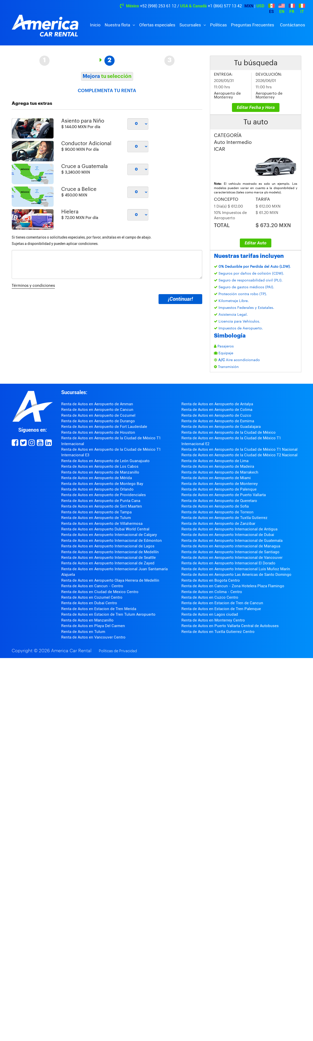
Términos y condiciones (33, 286)
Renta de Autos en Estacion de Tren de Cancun (222, 603)
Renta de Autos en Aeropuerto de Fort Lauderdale (104, 426)
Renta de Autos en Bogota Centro (210, 580)
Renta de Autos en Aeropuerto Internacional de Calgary (109, 534)
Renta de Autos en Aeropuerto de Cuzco (216, 415)
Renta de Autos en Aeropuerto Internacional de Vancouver (232, 557)
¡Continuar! (180, 299)
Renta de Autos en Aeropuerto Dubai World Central (105, 529)
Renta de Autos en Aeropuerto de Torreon (217, 512)
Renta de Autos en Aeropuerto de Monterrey (219, 483)
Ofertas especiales (157, 24)
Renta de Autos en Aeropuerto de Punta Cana (100, 500)
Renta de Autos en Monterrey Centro (213, 620)
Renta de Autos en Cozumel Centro (91, 597)
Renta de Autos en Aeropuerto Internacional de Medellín (110, 552)
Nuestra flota (118, 24)
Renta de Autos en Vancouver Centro (93, 637)
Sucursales (190, 24)
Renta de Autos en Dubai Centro (89, 603)
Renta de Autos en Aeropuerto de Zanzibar (218, 523)
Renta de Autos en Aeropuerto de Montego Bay (102, 483)
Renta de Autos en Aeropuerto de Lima (214, 461)
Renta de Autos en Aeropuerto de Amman (97, 404)
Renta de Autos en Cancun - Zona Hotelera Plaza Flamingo (232, 586)
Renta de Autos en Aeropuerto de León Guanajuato (105, 461)
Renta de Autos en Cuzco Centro (209, 597)
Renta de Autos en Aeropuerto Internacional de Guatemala (232, 540)
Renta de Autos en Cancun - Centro (92, 586)
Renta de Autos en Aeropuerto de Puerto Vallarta (223, 495)
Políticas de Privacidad (118, 651)
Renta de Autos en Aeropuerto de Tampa (96, 512)
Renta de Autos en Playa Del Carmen (93, 626)
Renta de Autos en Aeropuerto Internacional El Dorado (228, 563)
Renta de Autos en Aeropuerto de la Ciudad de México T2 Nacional (239, 455)
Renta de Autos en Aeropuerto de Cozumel (98, 415)
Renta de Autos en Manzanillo (87, 620)
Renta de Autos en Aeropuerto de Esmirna (217, 421)
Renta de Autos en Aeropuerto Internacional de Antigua (229, 529)
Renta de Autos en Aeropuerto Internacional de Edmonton (111, 540)
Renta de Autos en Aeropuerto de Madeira (217, 466)
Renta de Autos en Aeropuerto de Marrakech (219, 472)
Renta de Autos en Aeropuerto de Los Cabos (99, 466)
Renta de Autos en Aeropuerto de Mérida (96, 478)
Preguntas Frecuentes (252, 24)
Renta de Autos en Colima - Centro (211, 592)
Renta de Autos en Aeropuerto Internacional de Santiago (230, 552)
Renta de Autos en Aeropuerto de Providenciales (103, 495)
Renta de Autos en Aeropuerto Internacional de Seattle (108, 557)
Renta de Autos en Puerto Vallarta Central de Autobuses (230, 626)
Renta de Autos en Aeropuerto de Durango (98, 421)
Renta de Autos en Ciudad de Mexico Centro (99, 592)
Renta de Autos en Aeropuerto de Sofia (215, 506)
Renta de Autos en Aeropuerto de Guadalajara (221, 426)
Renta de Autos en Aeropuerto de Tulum (96, 517)
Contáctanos (292, 24)
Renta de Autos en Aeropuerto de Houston (98, 432)
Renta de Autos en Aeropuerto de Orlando (97, 489)
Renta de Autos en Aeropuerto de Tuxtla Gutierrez (224, 517)
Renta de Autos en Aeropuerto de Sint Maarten (101, 506)
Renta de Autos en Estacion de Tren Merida (98, 609)
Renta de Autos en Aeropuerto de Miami (216, 478)
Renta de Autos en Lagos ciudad (209, 614)
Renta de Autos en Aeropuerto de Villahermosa (102, 523)
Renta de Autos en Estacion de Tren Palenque (221, 609)
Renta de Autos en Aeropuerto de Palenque (219, 489)
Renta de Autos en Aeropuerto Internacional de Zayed (107, 563)
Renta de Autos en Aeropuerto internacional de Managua (230, 546)
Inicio (95, 24)
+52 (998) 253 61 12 (158, 6)
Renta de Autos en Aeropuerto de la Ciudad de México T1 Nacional (239, 449)
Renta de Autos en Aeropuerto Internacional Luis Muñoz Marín (235, 569)
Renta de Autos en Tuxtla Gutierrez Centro (218, 631)
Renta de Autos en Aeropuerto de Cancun (97, 409)
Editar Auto (256, 242)
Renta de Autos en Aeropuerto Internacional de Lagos (107, 546)
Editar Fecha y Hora (256, 107)
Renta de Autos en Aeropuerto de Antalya (217, 404)
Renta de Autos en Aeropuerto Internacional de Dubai (227, 534)
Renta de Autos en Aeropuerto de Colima (216, 409)
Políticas (218, 24)
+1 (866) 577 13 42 (225, 6)
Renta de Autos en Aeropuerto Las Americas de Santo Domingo (236, 574)
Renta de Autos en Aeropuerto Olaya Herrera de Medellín (110, 580)
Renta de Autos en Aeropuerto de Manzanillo (100, 472)
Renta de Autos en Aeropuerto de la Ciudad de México (228, 432)
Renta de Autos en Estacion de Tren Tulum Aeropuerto (108, 614)
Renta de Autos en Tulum (83, 631)
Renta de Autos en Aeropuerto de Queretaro (219, 500)
